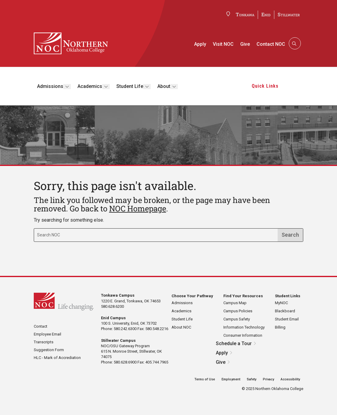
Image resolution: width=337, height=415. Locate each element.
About (163, 86)
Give (245, 44)
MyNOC (281, 303)
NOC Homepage (137, 208)
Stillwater (289, 14)
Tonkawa (245, 14)
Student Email (287, 319)
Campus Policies (237, 311)
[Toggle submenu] (67, 86)
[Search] (294, 43)
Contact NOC (271, 44)
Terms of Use (204, 379)
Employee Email (47, 334)
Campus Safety (236, 319)
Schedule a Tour (234, 343)
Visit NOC (223, 44)
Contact (40, 326)
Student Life (129, 86)
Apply (200, 44)
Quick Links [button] (265, 86)
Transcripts (43, 342)
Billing (280, 327)
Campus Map (235, 303)
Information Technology (244, 327)
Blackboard (285, 311)
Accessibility (290, 379)
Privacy (268, 379)
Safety (251, 379)
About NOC (181, 327)
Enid (266, 14)
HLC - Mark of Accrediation (57, 357)
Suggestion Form (49, 350)
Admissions (50, 86)
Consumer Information (242, 335)
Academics (89, 86)
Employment (231, 379)
